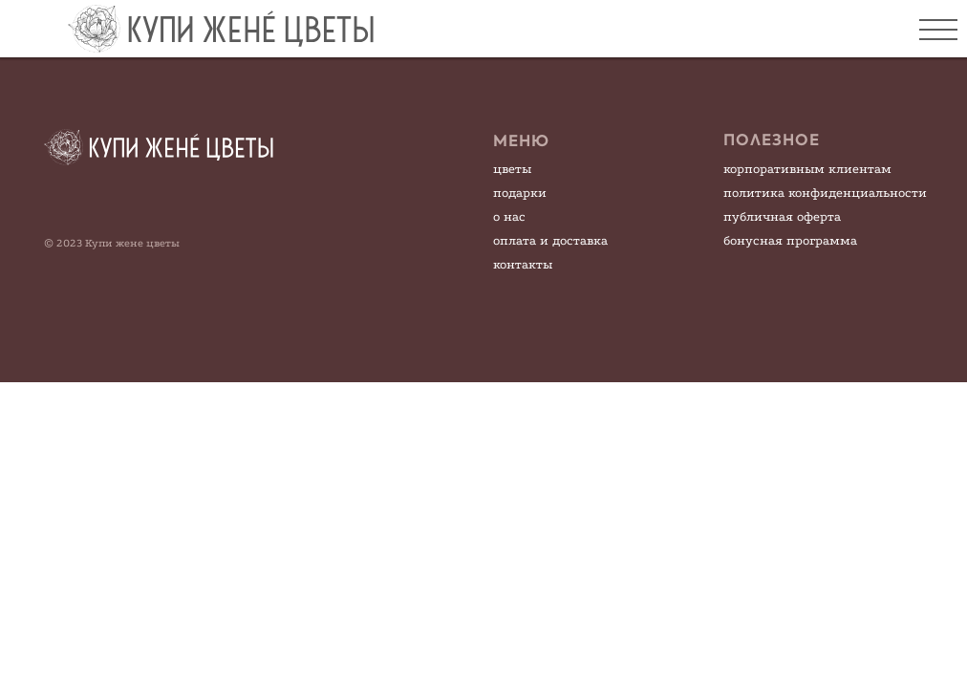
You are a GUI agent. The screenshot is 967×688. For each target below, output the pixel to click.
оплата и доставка (550, 240)
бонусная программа (790, 240)
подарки (520, 192)
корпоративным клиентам (807, 168)
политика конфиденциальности (825, 192)
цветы (512, 168)
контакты (522, 264)
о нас (509, 216)
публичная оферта (782, 216)
